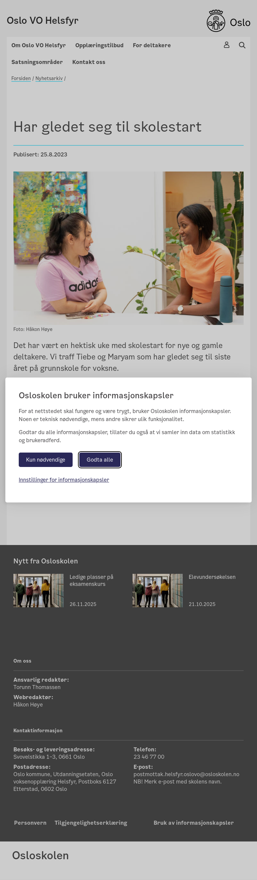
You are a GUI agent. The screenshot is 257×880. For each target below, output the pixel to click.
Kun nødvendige (45, 460)
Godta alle (100, 460)
